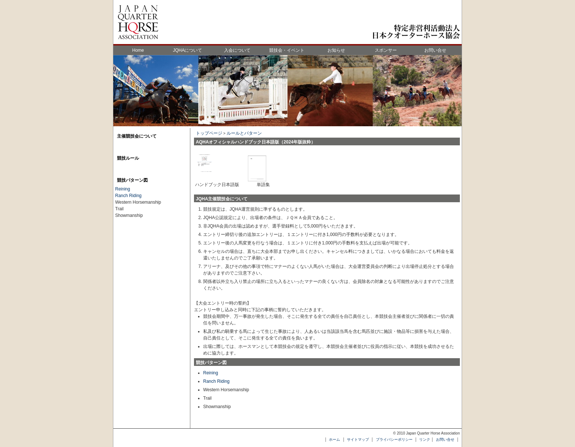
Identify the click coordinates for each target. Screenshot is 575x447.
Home (138, 50)
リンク (424, 439)
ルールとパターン (244, 133)
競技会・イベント (286, 50)
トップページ (209, 133)
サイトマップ (358, 439)
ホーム (334, 439)
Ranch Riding (216, 381)
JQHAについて (187, 50)
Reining (210, 372)
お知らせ (336, 50)
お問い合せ (435, 50)
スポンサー (386, 50)
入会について (237, 50)
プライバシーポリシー (394, 439)
